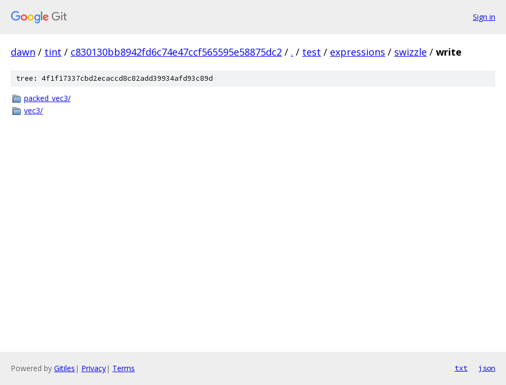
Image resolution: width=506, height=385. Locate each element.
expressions (357, 51)
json (486, 368)
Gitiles (64, 368)
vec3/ (33, 110)
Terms (123, 368)
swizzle (410, 51)
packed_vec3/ (47, 98)
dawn (23, 51)
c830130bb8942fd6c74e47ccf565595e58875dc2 (176, 51)
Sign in (484, 17)
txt (461, 368)
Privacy (93, 368)
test (311, 51)
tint (53, 51)
